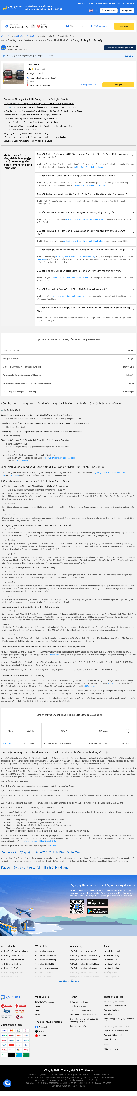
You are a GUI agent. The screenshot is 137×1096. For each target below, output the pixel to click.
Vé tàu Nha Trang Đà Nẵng (46, 968)
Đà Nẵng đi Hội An (111, 968)
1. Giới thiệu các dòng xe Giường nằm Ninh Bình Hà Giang (33, 122)
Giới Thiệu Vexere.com (44, 1002)
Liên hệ (38, 1015)
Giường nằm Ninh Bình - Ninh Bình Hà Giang (69, 278)
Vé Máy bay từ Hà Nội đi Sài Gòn (83, 951)
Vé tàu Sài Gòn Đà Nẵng (45, 960)
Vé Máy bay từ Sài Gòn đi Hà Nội (83, 960)
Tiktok (41, 1031)
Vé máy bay (76, 946)
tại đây (53, 846)
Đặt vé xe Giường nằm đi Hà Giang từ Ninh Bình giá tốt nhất (36, 99)
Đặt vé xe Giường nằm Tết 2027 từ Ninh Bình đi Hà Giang (28, 141)
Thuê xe (108, 946)
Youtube (42, 1036)
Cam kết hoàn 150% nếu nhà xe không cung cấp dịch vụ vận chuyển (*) (42, 7)
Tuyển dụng (40, 1006)
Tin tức (38, 1010)
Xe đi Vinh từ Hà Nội (9, 977)
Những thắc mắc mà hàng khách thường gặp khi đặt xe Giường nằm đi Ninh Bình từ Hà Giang (43, 111)
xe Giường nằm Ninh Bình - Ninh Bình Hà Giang (85, 219)
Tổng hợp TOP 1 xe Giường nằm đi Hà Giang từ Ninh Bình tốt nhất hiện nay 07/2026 (39, 104)
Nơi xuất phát (14, 25)
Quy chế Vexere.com (78, 1006)
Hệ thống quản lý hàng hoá (116, 1027)
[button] (85, 156)
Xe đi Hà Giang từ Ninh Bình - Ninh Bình (90, 185)
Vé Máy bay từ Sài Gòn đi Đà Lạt (83, 968)
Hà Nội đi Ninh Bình (112, 951)
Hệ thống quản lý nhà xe (115, 1002)
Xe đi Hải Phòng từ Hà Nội (12, 972)
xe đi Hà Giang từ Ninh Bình (24, 36)
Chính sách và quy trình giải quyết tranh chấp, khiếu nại (84, 1020)
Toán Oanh (7, 743)
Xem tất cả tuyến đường (68, 981)
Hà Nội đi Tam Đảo (112, 964)
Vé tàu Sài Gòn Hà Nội (44, 964)
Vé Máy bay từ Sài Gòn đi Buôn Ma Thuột (84, 978)
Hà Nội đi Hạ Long (111, 955)
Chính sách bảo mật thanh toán (83, 1015)
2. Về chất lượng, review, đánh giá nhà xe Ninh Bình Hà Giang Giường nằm (40, 126)
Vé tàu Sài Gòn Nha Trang (46, 951)
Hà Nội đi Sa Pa (110, 960)
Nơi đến (44, 25)
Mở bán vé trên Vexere (105, 3)
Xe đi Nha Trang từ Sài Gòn (12, 960)
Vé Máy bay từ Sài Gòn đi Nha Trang (85, 955)
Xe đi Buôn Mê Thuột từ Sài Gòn (14, 951)
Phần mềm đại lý (111, 1039)
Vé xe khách (6, 36)
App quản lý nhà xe (112, 1010)
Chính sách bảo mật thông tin (82, 1010)
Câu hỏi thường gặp (78, 1026)
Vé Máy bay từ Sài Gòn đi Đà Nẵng (84, 964)
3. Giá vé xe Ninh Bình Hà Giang (22, 130)
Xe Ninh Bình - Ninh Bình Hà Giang (88, 167)
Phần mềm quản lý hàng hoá (116, 1031)
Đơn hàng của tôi (85, 3)
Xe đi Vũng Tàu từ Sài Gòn (12, 955)
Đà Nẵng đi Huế (110, 972)
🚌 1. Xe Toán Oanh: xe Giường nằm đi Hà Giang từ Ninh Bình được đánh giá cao (43, 107)
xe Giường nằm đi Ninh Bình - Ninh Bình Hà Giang (84, 241)
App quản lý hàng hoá (113, 1035)
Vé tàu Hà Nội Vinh (43, 977)
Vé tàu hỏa (41, 946)
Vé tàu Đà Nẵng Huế (44, 972)
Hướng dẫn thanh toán (79, 1002)
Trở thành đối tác (126, 3)
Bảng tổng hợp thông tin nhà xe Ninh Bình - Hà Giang (26, 133)
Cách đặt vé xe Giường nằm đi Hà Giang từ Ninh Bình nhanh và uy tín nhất (35, 137)
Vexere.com (42, 259)
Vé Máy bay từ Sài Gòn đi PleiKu (83, 972)
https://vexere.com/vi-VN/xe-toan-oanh (59, 458)
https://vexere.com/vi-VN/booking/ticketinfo (38, 841)
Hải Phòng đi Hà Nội (112, 977)
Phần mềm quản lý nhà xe (115, 1006)
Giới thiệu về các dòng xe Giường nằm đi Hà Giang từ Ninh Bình (30, 118)
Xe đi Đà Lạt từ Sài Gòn (11, 964)
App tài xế (108, 1014)
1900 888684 (22, 461)
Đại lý (106, 1045)
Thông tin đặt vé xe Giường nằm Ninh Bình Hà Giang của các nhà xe (32, 115)
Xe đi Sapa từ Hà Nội (9, 968)
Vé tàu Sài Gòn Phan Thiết (46, 955)
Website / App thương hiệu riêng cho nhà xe (119, 1019)
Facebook (43, 1027)
